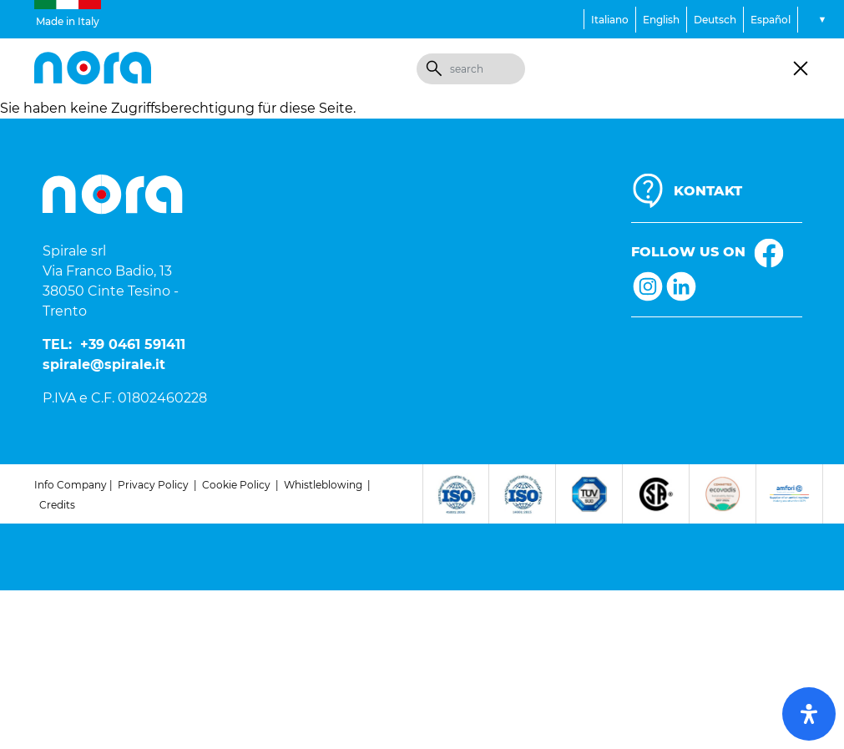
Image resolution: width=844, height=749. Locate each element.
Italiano (610, 19)
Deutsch (715, 19)
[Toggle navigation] (800, 68)
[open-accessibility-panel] (809, 714)
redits (61, 504)
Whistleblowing (323, 484)
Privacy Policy (153, 484)
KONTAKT (708, 191)
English (661, 19)
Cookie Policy (236, 484)
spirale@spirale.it (104, 364)
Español (771, 19)
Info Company (70, 484)
